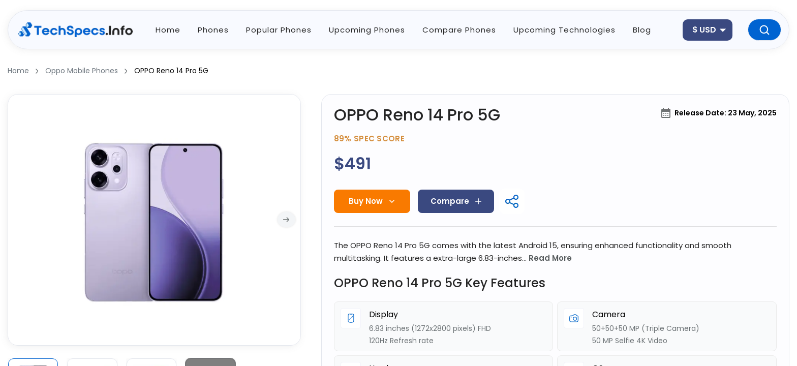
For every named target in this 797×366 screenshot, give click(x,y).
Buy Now (372, 201)
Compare (456, 201)
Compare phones (459, 29)
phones (213, 29)
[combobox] (707, 30)
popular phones (279, 29)
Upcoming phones (367, 29)
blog (642, 29)
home (168, 29)
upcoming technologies (564, 29)
